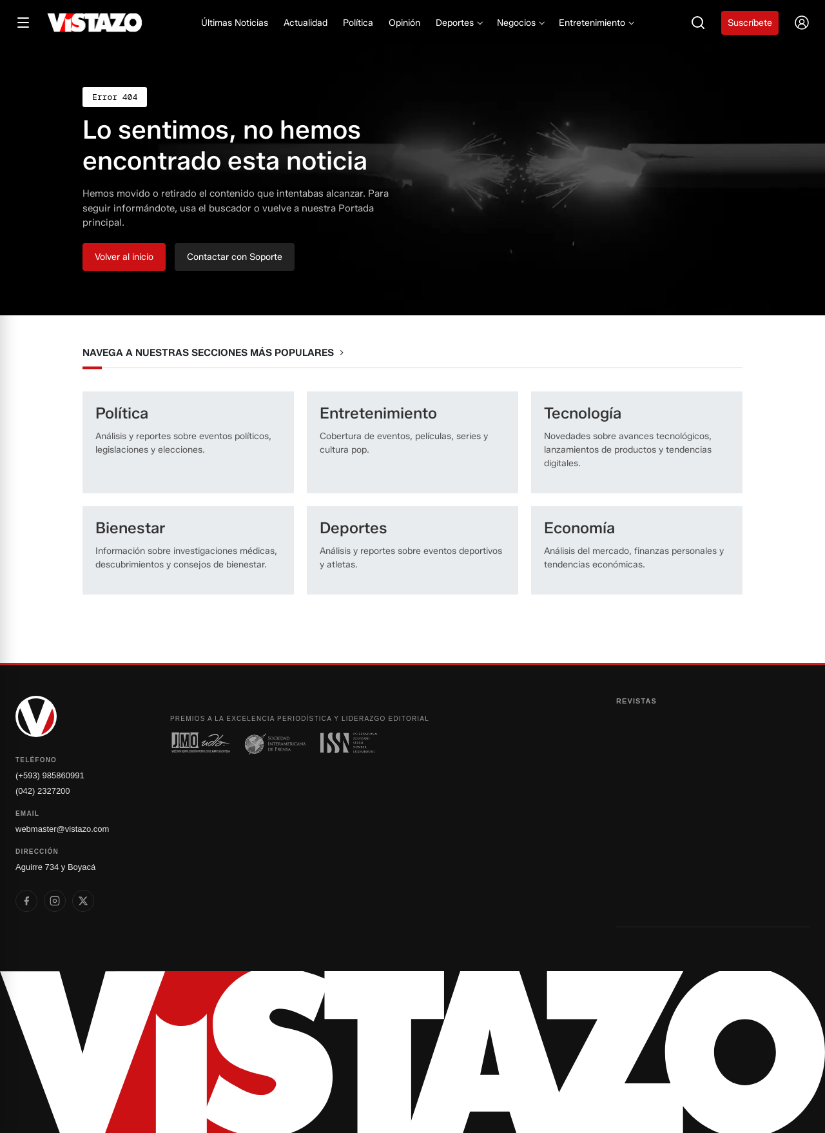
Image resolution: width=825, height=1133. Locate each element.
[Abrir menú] (23, 22)
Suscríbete (750, 22)
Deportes (458, 22)
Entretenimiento (596, 22)
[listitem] (26, 901)
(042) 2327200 (42, 791)
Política (358, 22)
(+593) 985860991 (49, 775)
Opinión (404, 22)
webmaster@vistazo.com (62, 829)
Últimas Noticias (234, 22)
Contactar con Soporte (234, 256)
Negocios (520, 22)
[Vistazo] (95, 22)
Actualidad (305, 22)
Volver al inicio (124, 256)
